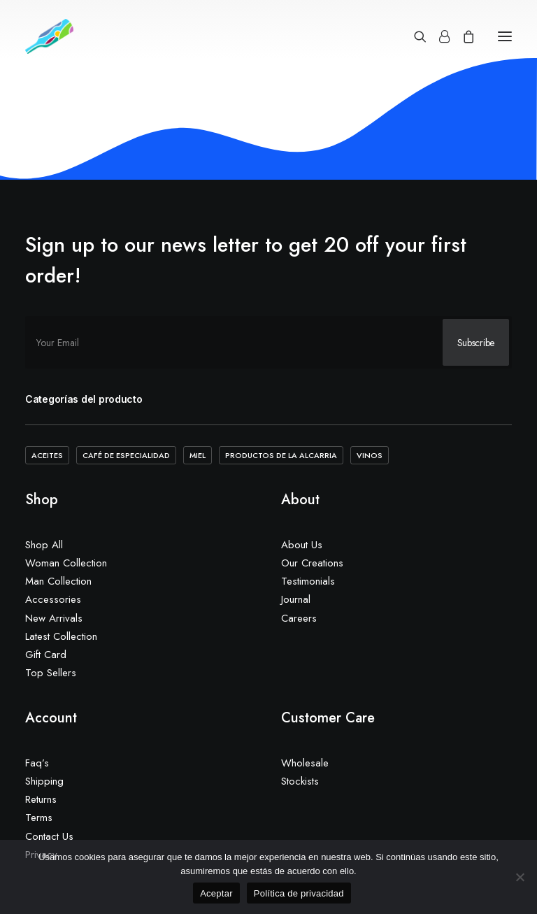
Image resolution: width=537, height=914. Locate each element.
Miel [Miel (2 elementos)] (197, 455)
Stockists (300, 781)
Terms (38, 817)
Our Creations (312, 563)
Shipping (44, 781)
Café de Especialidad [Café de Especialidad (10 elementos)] (126, 455)
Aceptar (216, 893)
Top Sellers (50, 672)
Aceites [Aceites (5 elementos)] (47, 455)
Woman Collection (66, 563)
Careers (299, 618)
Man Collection (58, 581)
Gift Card (45, 654)
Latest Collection (61, 636)
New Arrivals (54, 618)
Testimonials (308, 581)
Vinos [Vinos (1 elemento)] (369, 455)
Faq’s (37, 763)
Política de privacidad (299, 893)
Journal (295, 599)
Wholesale (305, 763)
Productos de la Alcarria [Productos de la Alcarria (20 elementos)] (281, 455)
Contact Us (49, 836)
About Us (301, 544)
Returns (41, 799)
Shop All (44, 544)
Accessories (53, 599)
